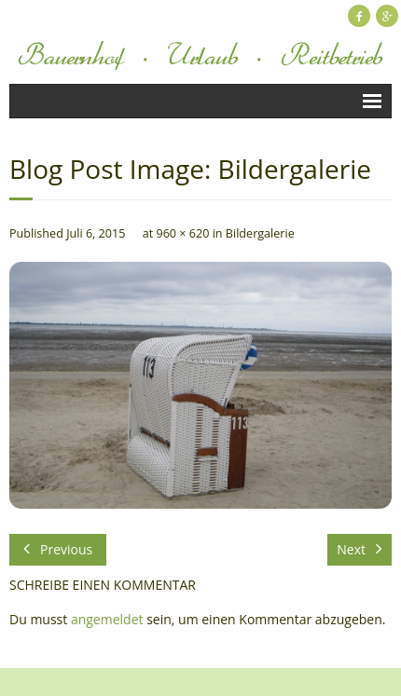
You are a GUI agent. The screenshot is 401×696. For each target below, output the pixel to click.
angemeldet (107, 619)
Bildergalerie (260, 233)
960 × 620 (182, 233)
